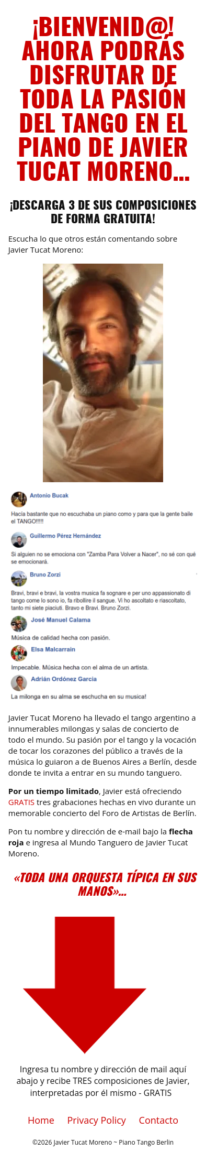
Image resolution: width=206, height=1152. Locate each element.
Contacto (159, 1120)
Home (41, 1120)
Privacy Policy (96, 1120)
